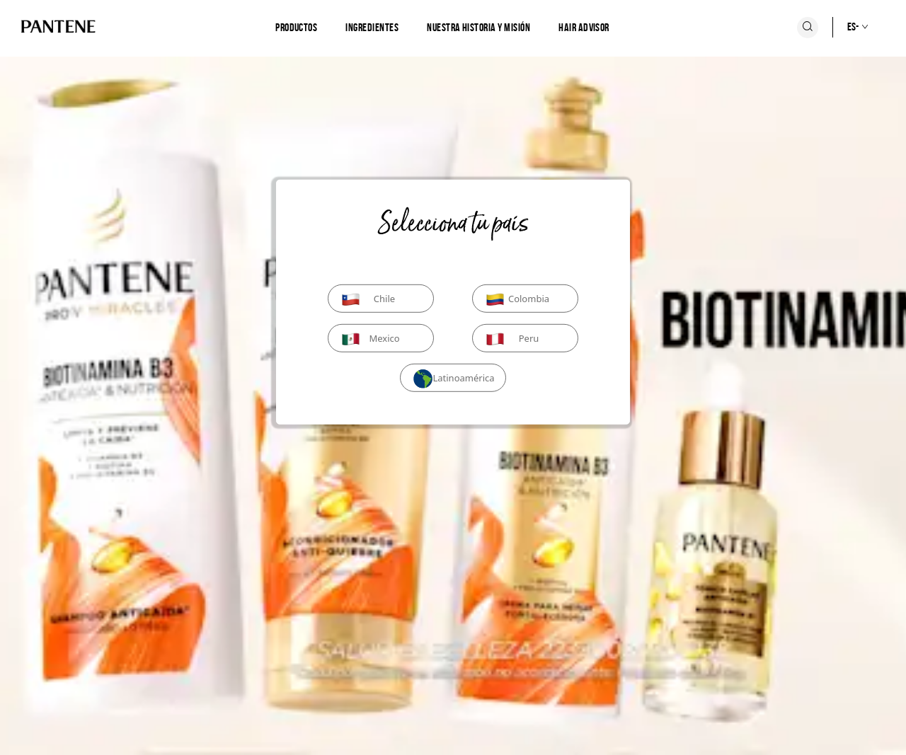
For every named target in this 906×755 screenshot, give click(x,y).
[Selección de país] (843, 27)
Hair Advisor (583, 27)
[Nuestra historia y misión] (478, 27)
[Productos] (296, 27)
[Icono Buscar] (807, 27)
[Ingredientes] (371, 27)
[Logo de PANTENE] (58, 27)
